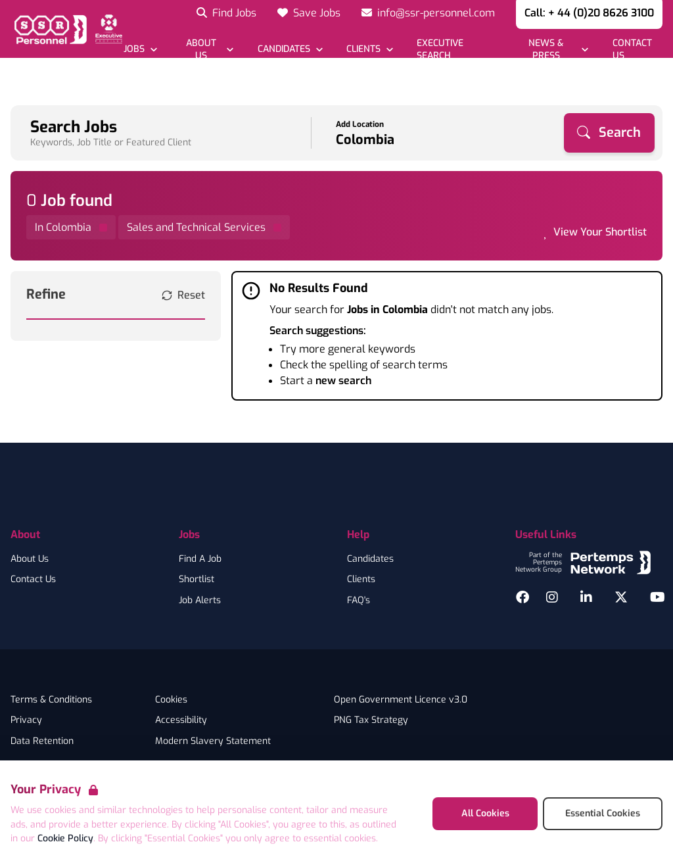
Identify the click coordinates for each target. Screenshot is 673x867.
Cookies (171, 700)
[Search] (609, 133)
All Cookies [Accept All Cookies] (485, 813)
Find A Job (200, 559)
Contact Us (33, 579)
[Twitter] (621, 597)
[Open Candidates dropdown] (289, 49)
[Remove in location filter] (71, 227)
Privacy (26, 720)
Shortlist (196, 579)
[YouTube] (657, 597)
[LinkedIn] (586, 597)
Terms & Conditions (51, 700)
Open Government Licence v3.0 (400, 700)
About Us (30, 559)
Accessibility (181, 720)
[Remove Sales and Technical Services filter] (204, 227)
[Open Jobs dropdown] (140, 49)
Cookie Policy (65, 838)
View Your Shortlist (600, 232)
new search (343, 380)
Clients (361, 579)
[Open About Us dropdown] (207, 49)
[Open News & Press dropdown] (552, 49)
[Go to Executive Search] (454, 49)
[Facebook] (522, 597)
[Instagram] (552, 597)
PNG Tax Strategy (371, 720)
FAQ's (358, 601)
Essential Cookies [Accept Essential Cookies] (602, 813)
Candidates (370, 559)
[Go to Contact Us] (636, 49)
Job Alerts (200, 601)
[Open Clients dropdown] (370, 49)
